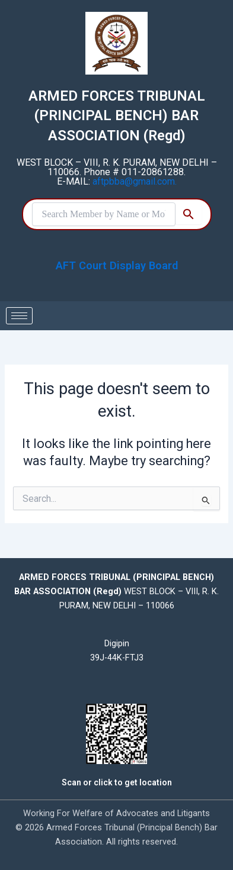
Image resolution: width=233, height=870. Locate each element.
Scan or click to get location (117, 782)
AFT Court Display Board (117, 265)
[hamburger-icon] (19, 315)
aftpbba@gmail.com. (134, 181)
